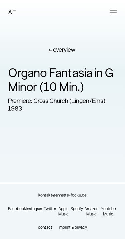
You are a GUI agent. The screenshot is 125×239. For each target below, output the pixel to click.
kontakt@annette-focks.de (62, 196)
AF (12, 13)
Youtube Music (108, 211)
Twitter (49, 209)
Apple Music (63, 211)
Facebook (17, 209)
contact (45, 228)
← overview (61, 50)
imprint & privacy (73, 228)
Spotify (76, 209)
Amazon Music (91, 211)
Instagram (34, 209)
